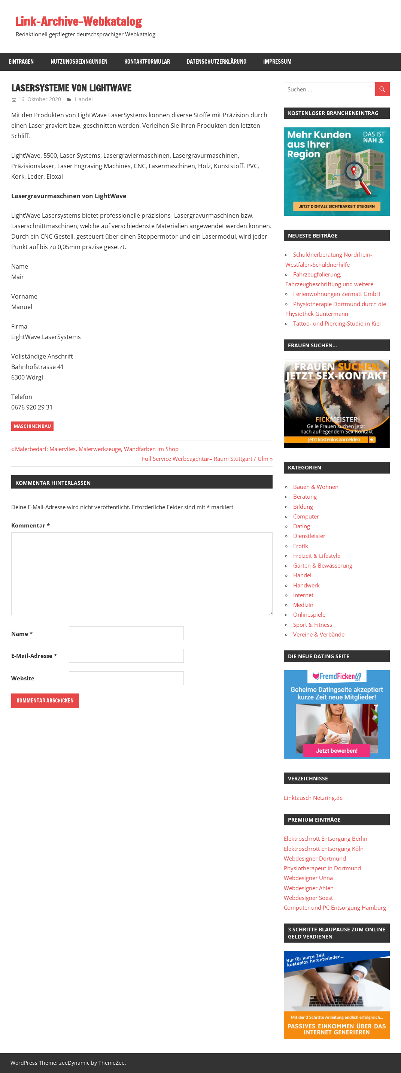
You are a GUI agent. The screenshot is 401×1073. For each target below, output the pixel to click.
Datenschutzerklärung (216, 62)
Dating (301, 526)
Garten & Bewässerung (322, 565)
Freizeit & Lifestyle (316, 555)
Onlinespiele (309, 614)
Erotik (300, 546)
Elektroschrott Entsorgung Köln (324, 848)
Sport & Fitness (312, 624)
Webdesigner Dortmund (315, 858)
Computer (306, 516)
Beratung (305, 496)
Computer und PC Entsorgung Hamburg (335, 907)
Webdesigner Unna (308, 878)
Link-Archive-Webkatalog (78, 21)
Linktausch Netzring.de (313, 797)
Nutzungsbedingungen (79, 62)
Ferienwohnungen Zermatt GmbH (336, 293)
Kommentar (30, 525)
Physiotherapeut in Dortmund (322, 868)
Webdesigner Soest (308, 897)
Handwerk (306, 585)
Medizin (303, 604)
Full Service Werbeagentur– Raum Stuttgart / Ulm (205, 458)
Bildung (303, 506)
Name (22, 633)
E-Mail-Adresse (34, 655)
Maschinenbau (32, 426)
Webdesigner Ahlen (309, 888)
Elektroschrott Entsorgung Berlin (325, 838)
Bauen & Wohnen (315, 486)
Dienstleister (309, 535)
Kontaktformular (147, 62)
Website (22, 678)
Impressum (277, 62)
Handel (84, 99)
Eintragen (21, 62)
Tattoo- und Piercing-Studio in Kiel (337, 323)
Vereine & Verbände (318, 634)
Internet (303, 595)
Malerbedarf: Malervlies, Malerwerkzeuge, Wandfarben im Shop (97, 449)
